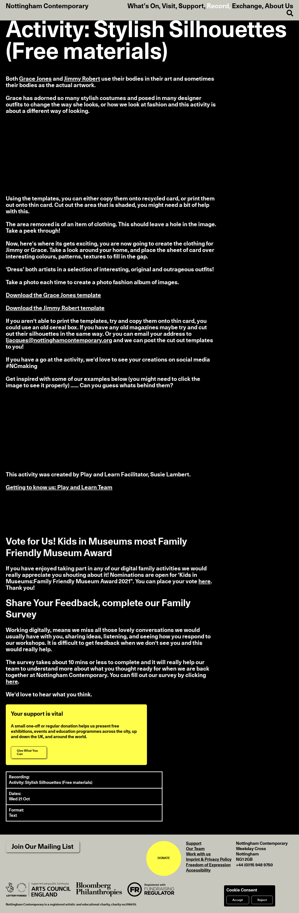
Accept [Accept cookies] (237, 900)
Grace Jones (35, 79)
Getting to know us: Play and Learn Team (59, 487)
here (204, 581)
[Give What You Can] (29, 752)
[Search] (287, 13)
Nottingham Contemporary (47, 6)
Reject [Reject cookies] (262, 900)
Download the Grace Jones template (53, 295)
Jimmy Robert (82, 79)
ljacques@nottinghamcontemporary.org (59, 340)
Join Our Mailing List (42, 846)
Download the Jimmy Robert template (55, 308)
